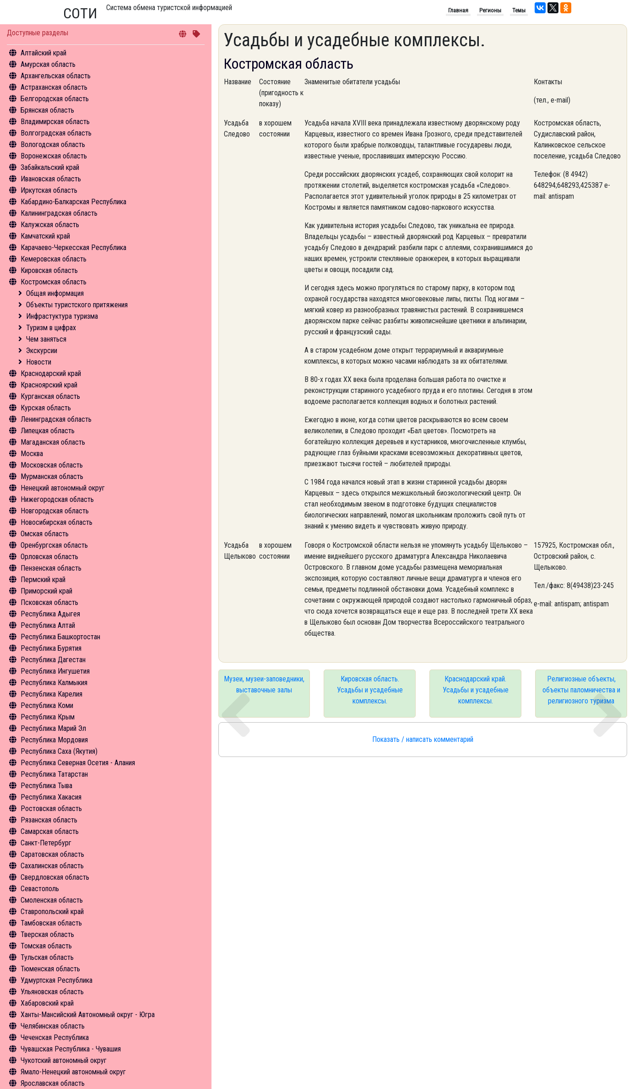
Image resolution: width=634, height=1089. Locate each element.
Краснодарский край (51, 373)
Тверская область (47, 934)
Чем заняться (46, 339)
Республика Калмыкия (54, 682)
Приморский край (46, 591)
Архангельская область (56, 75)
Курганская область (50, 396)
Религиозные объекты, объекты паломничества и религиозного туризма (581, 690)
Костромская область (54, 282)
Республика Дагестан (53, 659)
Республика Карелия (51, 694)
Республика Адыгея (50, 614)
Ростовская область (51, 808)
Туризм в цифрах (51, 327)
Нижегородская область (57, 499)
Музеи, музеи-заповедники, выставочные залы (264, 684)
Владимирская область (55, 121)
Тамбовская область (51, 923)
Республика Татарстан (54, 774)
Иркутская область (49, 190)
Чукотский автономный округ (64, 1060)
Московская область (52, 465)
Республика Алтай (48, 625)
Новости (38, 362)
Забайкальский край (50, 167)
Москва (32, 453)
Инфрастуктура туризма (62, 316)
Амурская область (48, 64)
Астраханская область (54, 87)
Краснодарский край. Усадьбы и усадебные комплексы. (476, 690)
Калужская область (50, 224)
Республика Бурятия (51, 648)
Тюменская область (50, 968)
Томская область (46, 946)
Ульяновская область (52, 991)
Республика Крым (48, 717)
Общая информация (55, 293)
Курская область (46, 407)
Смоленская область (52, 900)
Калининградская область (59, 213)
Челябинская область (53, 1026)
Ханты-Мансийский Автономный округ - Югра (88, 1014)
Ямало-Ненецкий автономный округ (73, 1071)
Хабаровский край (47, 1003)
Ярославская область (53, 1083)
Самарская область (50, 831)
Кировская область (49, 270)
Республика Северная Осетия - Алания (78, 762)
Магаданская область (53, 442)
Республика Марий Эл (53, 728)
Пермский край (43, 579)
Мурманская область (52, 476)
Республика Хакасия (51, 797)
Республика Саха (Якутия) (59, 751)
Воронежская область (54, 156)
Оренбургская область (54, 545)
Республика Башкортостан (60, 636)
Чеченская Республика (55, 1037)
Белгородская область (55, 98)
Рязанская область (49, 820)
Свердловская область (55, 877)
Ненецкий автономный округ (63, 488)
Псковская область (49, 602)
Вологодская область (53, 144)
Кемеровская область (54, 259)
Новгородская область (55, 510)
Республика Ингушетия (55, 671)
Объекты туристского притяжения (77, 304)
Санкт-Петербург (46, 843)
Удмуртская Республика (56, 980)
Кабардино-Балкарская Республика (73, 201)
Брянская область (47, 110)
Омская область (45, 533)
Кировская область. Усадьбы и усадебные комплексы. (370, 690)
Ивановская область (51, 178)
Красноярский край (49, 385)
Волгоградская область (56, 133)
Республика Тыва (46, 785)
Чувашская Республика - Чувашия (71, 1049)
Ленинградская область (56, 419)
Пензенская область (51, 568)
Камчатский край (45, 236)
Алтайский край (43, 53)
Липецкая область (48, 430)
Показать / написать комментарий (422, 739)
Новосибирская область (56, 522)
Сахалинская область (52, 865)
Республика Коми (47, 705)
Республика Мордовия (54, 739)
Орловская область (49, 556)
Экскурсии (41, 350)
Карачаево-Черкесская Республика (73, 247)
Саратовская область (52, 854)
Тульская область (47, 957)
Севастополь (40, 888)
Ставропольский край (52, 911)
